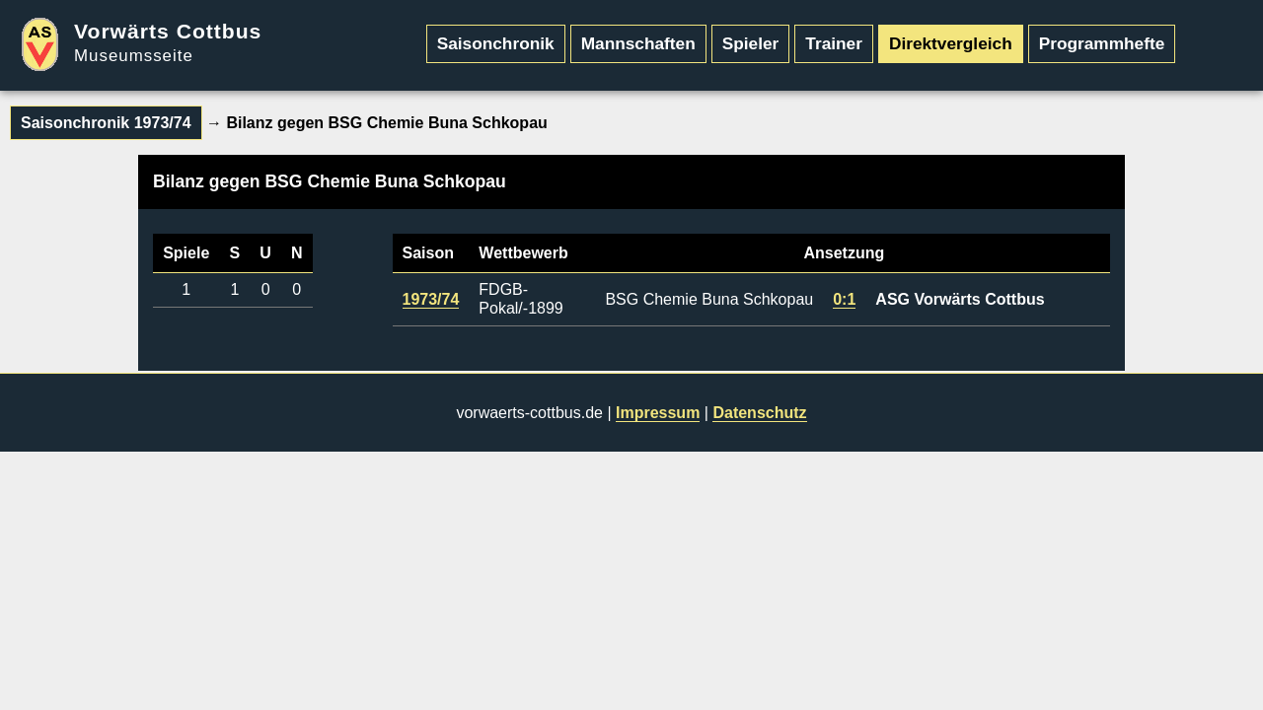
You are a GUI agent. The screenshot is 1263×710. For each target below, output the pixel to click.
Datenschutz (759, 412)
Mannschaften (638, 43)
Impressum (658, 412)
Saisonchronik (496, 43)
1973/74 (431, 299)
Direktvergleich (950, 43)
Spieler (751, 43)
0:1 (844, 299)
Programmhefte (1102, 43)
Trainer (833, 43)
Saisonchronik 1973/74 (106, 122)
